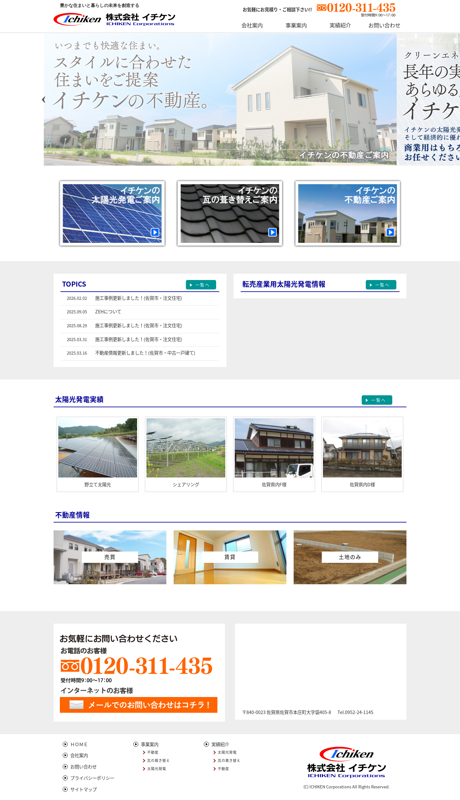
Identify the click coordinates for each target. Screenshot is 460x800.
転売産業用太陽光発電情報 (283, 284)
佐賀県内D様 (362, 484)
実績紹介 (220, 744)
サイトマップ (83, 789)
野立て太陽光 (97, 484)
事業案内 (149, 744)
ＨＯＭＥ (79, 744)
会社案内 (79, 755)
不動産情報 (72, 515)
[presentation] (43, 98)
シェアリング (186, 484)
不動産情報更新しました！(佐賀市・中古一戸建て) (145, 352)
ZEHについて (108, 311)
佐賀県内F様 (274, 484)
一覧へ (202, 285)
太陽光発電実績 (79, 399)
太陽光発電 (156, 768)
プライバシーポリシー (92, 777)
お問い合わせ (83, 766)
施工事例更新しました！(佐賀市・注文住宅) (138, 297)
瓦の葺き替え (158, 760)
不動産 (152, 752)
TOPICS (74, 284)
